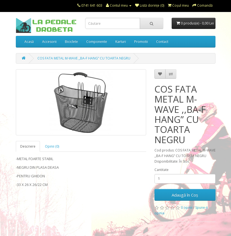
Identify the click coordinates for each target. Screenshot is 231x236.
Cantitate (161, 169)
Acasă (29, 41)
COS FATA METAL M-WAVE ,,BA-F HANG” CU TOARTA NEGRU (83, 58)
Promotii (141, 41)
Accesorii (49, 41)
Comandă (202, 5)
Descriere (27, 146)
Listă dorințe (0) (149, 5)
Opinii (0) (52, 146)
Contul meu (118, 5)
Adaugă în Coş (185, 195)
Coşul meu (178, 5)
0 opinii (186, 207)
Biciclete (71, 41)
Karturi (120, 41)
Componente (96, 41)
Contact (162, 41)
